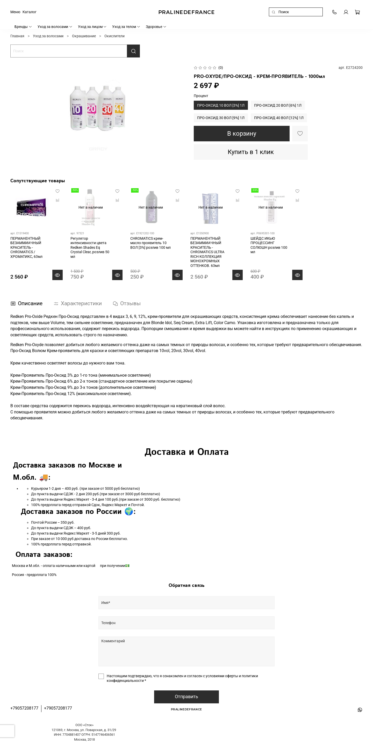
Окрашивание (84, 36)
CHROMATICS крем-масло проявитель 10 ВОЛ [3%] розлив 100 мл (150, 243)
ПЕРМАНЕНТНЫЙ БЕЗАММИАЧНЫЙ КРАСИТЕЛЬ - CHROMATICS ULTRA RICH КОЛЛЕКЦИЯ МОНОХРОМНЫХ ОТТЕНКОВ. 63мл (207, 252)
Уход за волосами (55, 27)
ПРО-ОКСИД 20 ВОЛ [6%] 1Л (278, 105)
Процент (201, 96)
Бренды (23, 27)
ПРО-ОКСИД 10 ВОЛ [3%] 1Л (221, 105)
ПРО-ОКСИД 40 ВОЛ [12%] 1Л (279, 118)
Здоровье (156, 27)
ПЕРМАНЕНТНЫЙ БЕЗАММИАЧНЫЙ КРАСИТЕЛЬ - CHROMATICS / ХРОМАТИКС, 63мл (26, 247)
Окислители (114, 36)
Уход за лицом (92, 27)
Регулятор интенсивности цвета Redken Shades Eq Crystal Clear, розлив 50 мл (89, 247)
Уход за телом (126, 27)
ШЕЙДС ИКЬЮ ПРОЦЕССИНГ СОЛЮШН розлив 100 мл (268, 245)
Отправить (186, 696)
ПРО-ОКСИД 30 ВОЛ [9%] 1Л (221, 118)
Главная (17, 36)
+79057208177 (24, 708)
